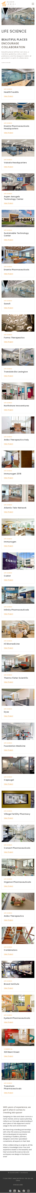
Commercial (8, 1049)
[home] (9, 4)
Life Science (8, 89)
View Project (8, 96)
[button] (32, 4)
